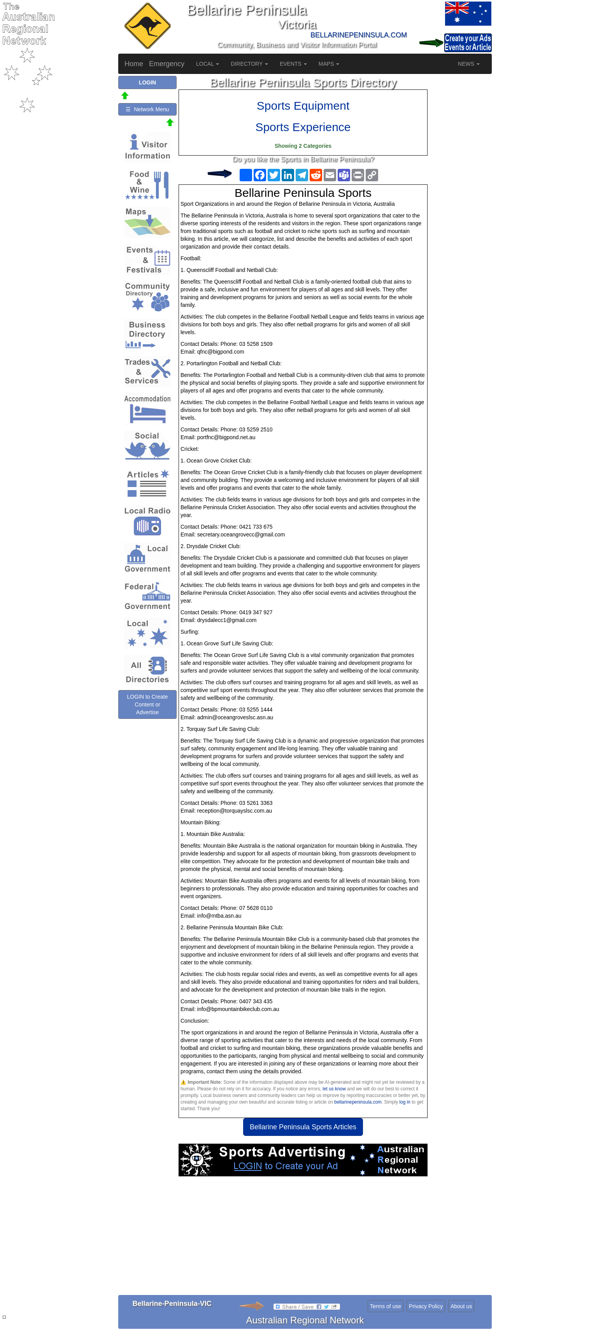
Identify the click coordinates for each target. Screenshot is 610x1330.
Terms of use (385, 1306)
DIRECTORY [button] (249, 64)
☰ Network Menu (147, 109)
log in (405, 1102)
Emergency (166, 64)
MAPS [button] (329, 64)
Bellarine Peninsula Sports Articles (303, 1127)
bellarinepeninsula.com (358, 1102)
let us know (334, 1089)
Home (133, 64)
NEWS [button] (469, 64)
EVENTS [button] (293, 64)
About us (461, 1306)
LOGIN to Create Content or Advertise (147, 704)
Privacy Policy (426, 1306)
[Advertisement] (303, 1238)
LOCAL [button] (207, 64)
